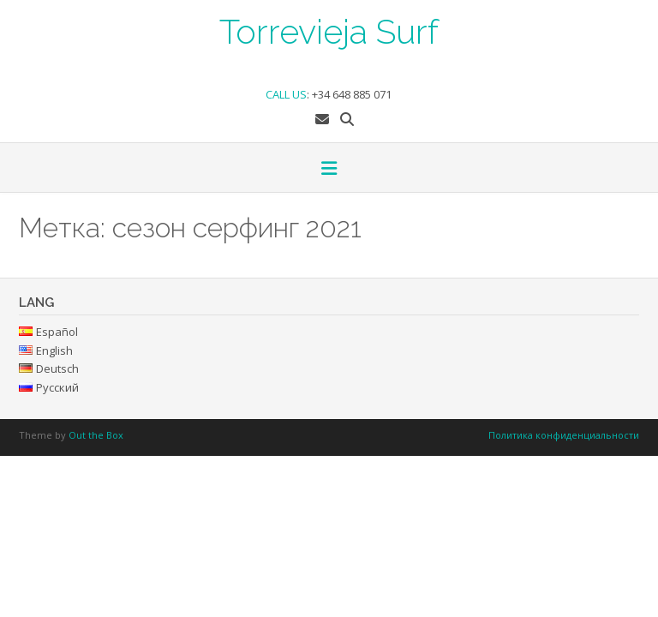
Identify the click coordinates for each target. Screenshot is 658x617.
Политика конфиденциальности (563, 434)
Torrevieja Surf (329, 30)
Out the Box (96, 434)
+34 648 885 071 (352, 94)
